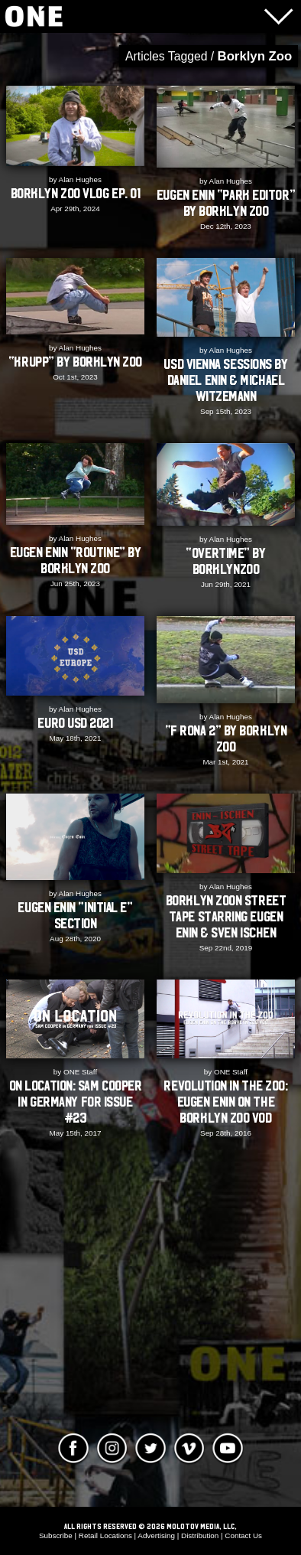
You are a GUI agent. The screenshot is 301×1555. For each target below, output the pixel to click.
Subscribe (56, 1535)
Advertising (156, 1535)
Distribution (199, 1535)
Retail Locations (105, 1535)
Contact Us (243, 1535)
